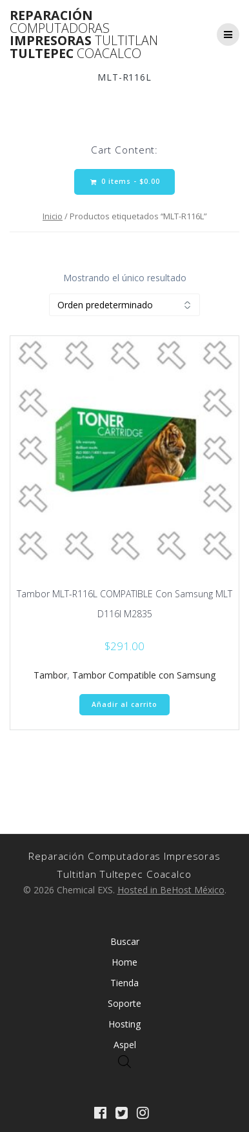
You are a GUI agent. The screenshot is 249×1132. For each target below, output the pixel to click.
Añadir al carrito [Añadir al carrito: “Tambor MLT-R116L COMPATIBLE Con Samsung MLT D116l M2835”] (124, 704)
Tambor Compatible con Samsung (143, 675)
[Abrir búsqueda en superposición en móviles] (124, 1061)
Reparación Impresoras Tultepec (84, 34)
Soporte (124, 1003)
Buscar (124, 941)
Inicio (53, 216)
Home (124, 962)
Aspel (125, 1044)
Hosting (124, 1024)
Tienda (124, 983)
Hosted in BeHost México (170, 890)
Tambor (50, 675)
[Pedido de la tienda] (124, 304)
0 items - (125, 181)
